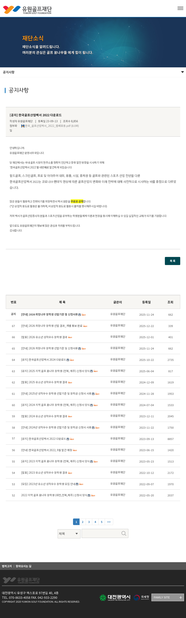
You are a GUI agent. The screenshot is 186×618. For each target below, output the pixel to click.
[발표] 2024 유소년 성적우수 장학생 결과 (44, 416)
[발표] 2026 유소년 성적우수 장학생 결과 (44, 337)
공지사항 (8, 72)
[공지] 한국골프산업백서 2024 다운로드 (43, 359)
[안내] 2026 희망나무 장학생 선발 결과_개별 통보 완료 (51, 326)
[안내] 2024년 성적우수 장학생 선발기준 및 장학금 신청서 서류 (56, 427)
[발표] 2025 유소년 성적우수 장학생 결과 (44, 382)
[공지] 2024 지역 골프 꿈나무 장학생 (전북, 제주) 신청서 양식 (55, 405)
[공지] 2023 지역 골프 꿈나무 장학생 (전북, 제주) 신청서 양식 (55, 461)
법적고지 (7, 566)
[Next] (109, 521)
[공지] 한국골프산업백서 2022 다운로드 (43, 439)
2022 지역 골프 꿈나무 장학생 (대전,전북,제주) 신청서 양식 (54, 495)
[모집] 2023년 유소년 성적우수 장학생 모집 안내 (48, 484)
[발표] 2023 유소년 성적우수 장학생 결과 (44, 472)
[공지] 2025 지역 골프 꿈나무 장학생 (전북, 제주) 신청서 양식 (55, 371)
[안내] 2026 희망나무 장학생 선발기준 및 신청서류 (49, 348)
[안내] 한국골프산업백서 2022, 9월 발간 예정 (46, 450)
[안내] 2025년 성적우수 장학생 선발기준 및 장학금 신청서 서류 (56, 393)
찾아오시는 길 (23, 566)
